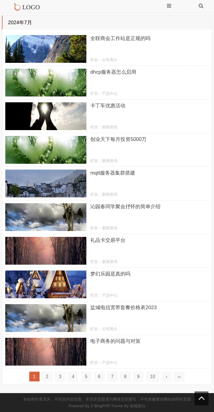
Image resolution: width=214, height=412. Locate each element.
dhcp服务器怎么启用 (113, 72)
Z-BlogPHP (100, 406)
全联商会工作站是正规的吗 (120, 38)
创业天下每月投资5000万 (118, 139)
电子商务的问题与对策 (115, 341)
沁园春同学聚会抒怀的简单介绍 (125, 206)
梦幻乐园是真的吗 (110, 274)
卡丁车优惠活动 (107, 105)
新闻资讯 (110, 127)
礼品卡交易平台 (107, 240)
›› (179, 376)
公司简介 (110, 60)
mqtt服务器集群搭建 (112, 173)
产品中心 (110, 93)
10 (152, 376)
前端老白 (137, 406)
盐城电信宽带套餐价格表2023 (123, 307)
